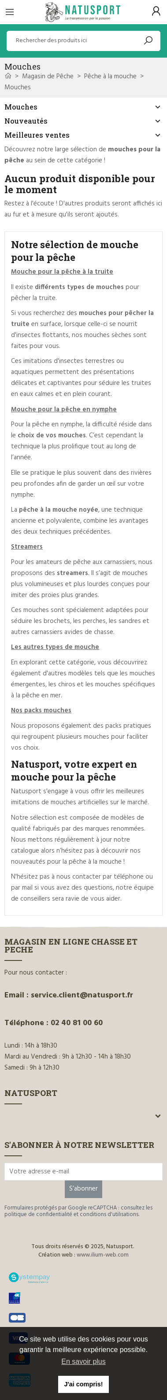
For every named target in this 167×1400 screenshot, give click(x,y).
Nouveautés (26, 120)
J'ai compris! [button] (83, 1384)
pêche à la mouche (95, 862)
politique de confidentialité (38, 1214)
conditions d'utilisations (109, 1214)
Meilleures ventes (37, 134)
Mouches (20, 106)
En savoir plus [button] (83, 1361)
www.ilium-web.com (103, 1255)
